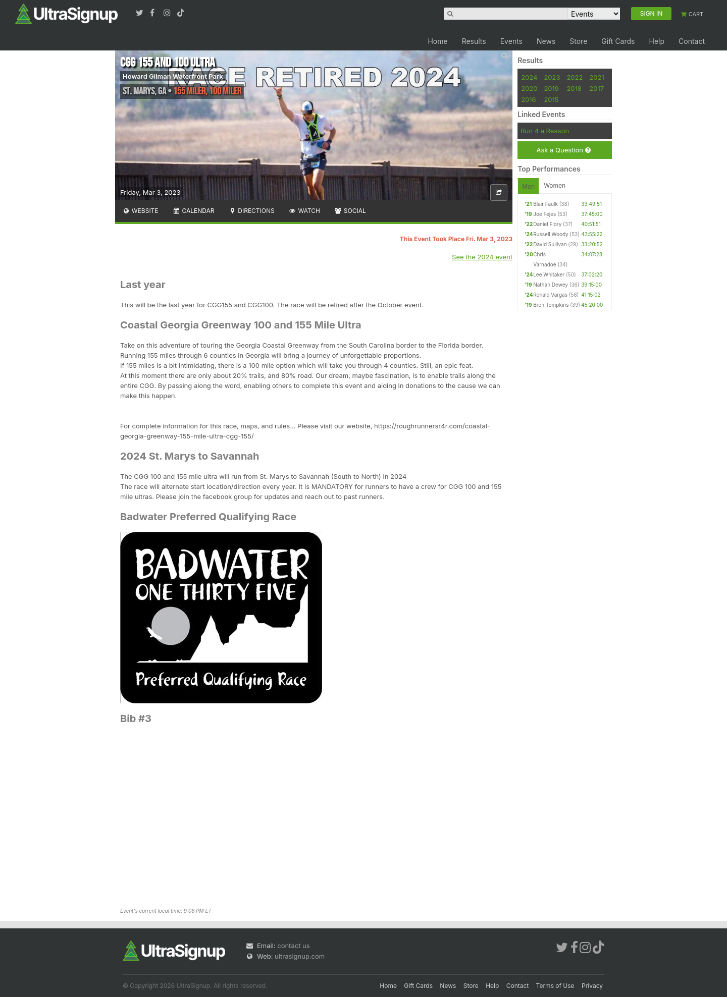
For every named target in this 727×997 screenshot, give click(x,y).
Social (350, 210)
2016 (528, 99)
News (546, 41)
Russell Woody (550, 234)
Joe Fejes (544, 214)
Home (437, 41)
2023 (552, 77)
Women (554, 185)
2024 (529, 77)
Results (474, 41)
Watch (304, 210)
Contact (692, 41)
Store (578, 41)
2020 (529, 88)
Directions (251, 210)
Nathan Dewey (550, 285)
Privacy (592, 985)
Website (140, 210)
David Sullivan (549, 244)
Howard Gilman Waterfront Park (173, 76)
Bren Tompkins (550, 305)
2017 (596, 88)
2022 (574, 77)
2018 (573, 88)
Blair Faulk (545, 204)
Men (528, 186)
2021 (596, 77)
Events (511, 41)
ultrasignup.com (300, 956)
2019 (551, 88)
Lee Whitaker (548, 274)
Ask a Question (563, 150)
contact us (293, 945)
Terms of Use (555, 985)
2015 (551, 99)
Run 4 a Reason (545, 131)
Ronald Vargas (550, 295)
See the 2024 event (482, 257)
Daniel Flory (547, 224)
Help (656, 41)
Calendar (194, 210)
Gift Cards (618, 41)
